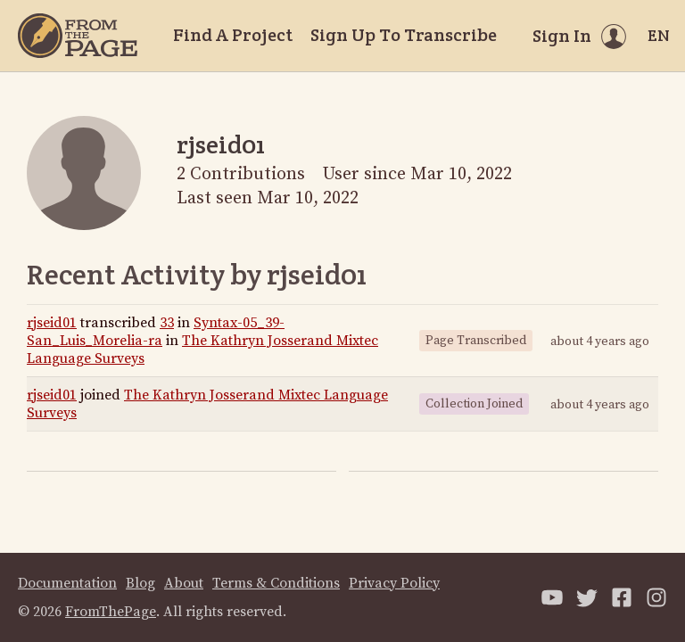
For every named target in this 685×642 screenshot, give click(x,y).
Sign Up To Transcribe (403, 34)
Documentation (67, 583)
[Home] (77, 35)
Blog (140, 583)
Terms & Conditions (276, 583)
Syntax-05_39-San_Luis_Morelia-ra (156, 332)
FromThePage (110, 612)
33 (167, 323)
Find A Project (233, 34)
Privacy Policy (394, 583)
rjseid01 (52, 323)
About (183, 583)
